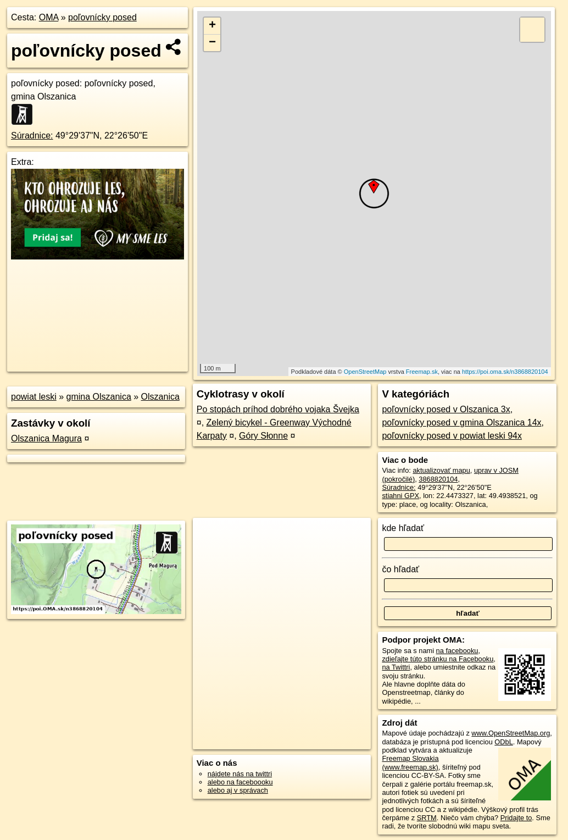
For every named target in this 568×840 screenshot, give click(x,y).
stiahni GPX (400, 495)
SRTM (427, 818)
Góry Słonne (263, 435)
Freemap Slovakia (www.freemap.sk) (410, 762)
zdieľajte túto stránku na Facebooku (437, 659)
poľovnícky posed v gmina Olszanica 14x (461, 422)
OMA (49, 17)
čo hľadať (400, 569)
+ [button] (212, 26)
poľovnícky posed (102, 17)
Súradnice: (32, 135)
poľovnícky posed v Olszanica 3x (446, 409)
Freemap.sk (422, 371)
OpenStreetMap (365, 371)
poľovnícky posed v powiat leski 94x (452, 435)
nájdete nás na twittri (240, 774)
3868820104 (438, 479)
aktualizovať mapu (441, 470)
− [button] (212, 43)
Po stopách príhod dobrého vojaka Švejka (278, 409)
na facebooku (457, 650)
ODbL (503, 742)
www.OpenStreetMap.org (510, 733)
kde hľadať (403, 528)
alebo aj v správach (238, 790)
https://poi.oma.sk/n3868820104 (505, 371)
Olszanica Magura (46, 438)
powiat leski (34, 396)
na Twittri (396, 667)
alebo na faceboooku (240, 782)
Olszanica (160, 396)
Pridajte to (516, 818)
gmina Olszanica (98, 396)
